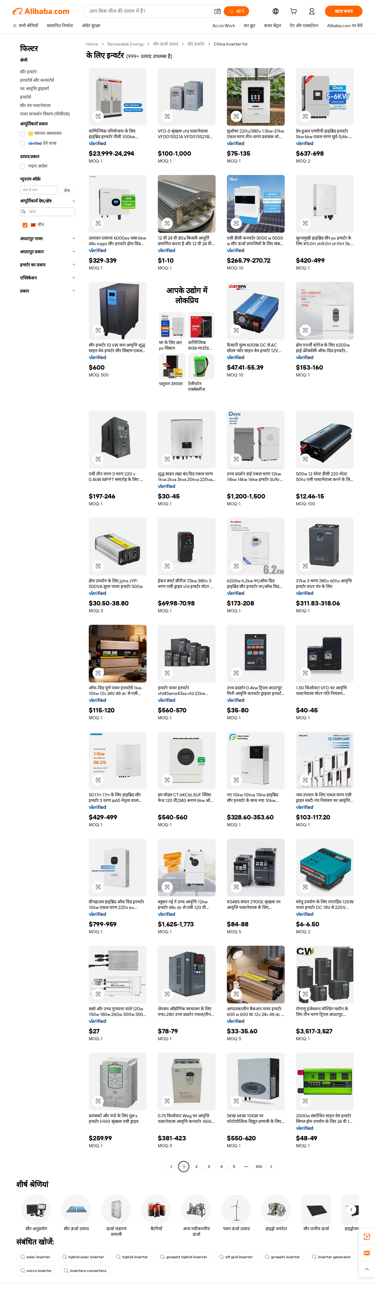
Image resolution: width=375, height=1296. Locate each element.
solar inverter (35, 1257)
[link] (367, 1237)
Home (92, 43)
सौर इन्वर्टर (196, 43)
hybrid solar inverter (83, 1257)
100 (259, 1166)
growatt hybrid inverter (183, 1257)
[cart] (294, 12)
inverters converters (85, 1270)
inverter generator (331, 1257)
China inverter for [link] (231, 43)
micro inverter (36, 1270)
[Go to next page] (271, 1166)
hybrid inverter (132, 1257)
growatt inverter (282, 1257)
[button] (98, 116)
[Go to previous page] (171, 1166)
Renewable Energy (126, 43)
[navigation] (47, 606)
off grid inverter (236, 1257)
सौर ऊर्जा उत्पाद (165, 43)
